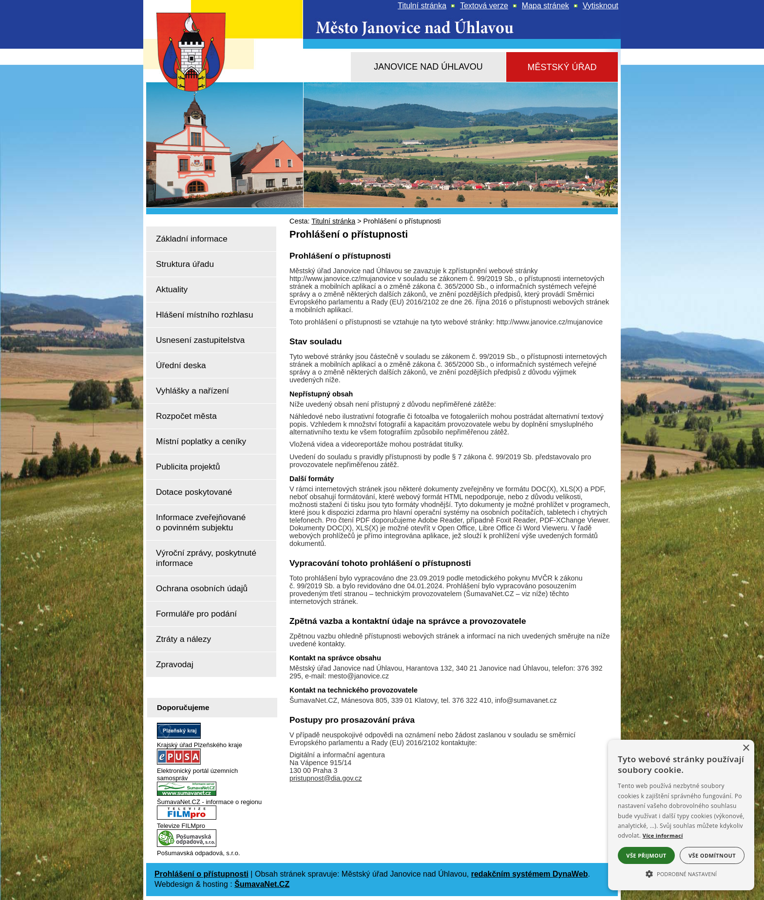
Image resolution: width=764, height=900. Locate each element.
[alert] (681, 815)
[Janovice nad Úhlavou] (428, 67)
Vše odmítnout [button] (712, 855)
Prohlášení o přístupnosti (201, 874)
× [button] (745, 748)
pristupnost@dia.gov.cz (325, 778)
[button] (681, 873)
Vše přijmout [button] (646, 855)
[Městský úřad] (562, 67)
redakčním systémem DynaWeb (529, 874)
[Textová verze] (484, 5)
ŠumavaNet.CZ (261, 884)
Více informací (663, 835)
